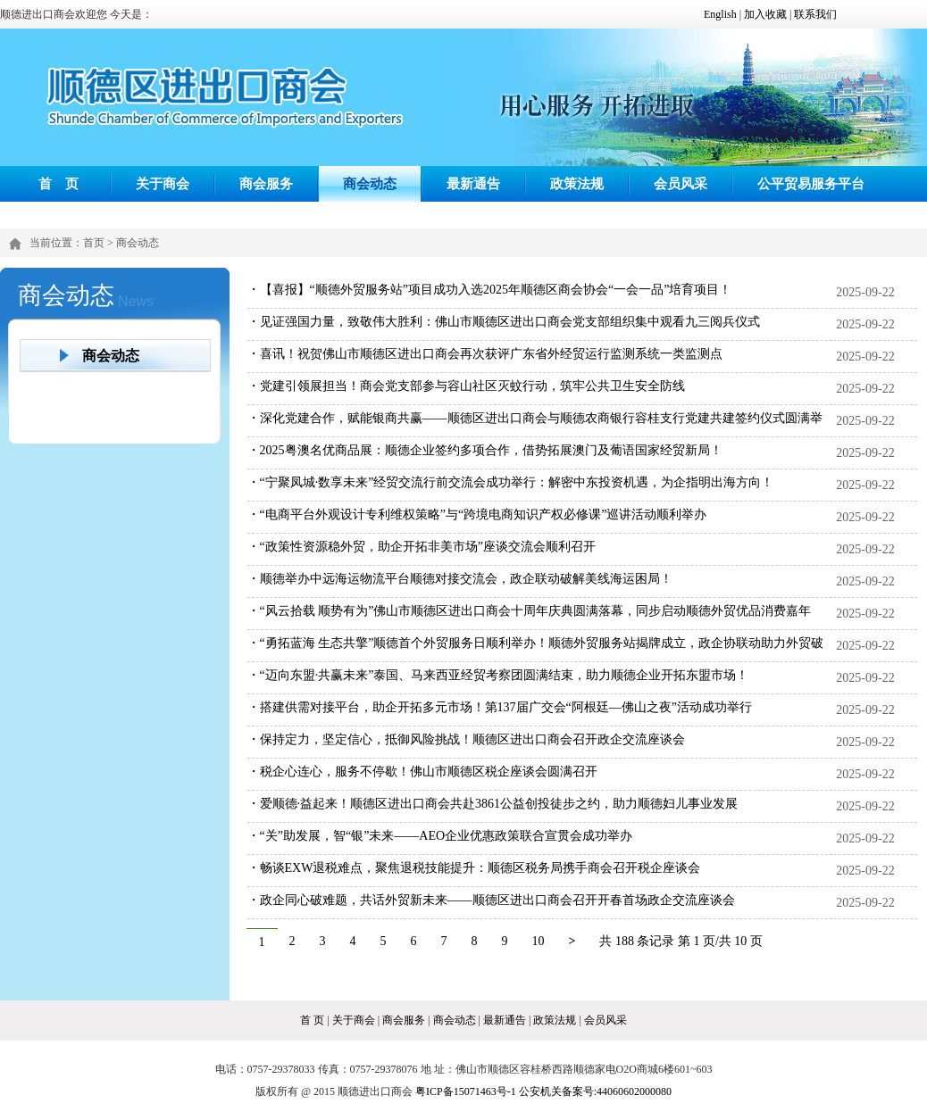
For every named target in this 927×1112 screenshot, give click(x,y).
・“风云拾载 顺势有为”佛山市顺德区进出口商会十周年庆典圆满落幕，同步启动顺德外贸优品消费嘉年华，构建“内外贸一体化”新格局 (529, 624)
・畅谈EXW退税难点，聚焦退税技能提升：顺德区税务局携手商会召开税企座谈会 (474, 868)
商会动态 (370, 183)
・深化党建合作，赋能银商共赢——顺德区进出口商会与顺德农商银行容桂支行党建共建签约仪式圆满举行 (535, 431)
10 (538, 941)
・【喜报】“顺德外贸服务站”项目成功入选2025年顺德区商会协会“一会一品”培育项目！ (489, 289)
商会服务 (266, 183)
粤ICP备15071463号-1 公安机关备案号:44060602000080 (543, 1091)
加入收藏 (765, 14)
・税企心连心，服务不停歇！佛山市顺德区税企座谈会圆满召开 (422, 771)
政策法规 (577, 183)
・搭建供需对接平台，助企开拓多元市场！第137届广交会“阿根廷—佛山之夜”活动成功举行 (499, 707)
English (720, 14)
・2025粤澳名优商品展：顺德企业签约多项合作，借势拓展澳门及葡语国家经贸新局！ (484, 450)
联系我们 (815, 14)
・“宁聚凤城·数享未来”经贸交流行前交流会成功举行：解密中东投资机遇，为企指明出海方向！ (510, 482)
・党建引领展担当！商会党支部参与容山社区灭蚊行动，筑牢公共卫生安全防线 (466, 386)
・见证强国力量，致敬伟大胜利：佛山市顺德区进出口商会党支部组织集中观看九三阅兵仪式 (503, 321)
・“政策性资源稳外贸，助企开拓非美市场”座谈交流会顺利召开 (421, 546)
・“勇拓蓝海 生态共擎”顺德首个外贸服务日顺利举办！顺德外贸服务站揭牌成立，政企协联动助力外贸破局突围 (535, 656)
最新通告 (473, 183)
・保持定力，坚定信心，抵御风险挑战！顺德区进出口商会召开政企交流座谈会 (466, 739)
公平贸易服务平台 (810, 183)
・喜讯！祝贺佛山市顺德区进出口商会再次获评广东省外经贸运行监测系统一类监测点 (484, 354)
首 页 (59, 183)
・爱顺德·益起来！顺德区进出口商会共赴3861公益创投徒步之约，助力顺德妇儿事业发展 (493, 803)
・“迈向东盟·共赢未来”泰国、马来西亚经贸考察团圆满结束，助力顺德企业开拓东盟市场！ (498, 675)
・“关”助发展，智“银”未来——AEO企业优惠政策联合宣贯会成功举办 (440, 835)
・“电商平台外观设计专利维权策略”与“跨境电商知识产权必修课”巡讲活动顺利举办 (477, 514)
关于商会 (162, 183)
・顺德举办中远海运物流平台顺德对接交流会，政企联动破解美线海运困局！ (459, 578)
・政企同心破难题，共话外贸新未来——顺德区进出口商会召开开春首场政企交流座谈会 (491, 900)
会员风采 (680, 183)
